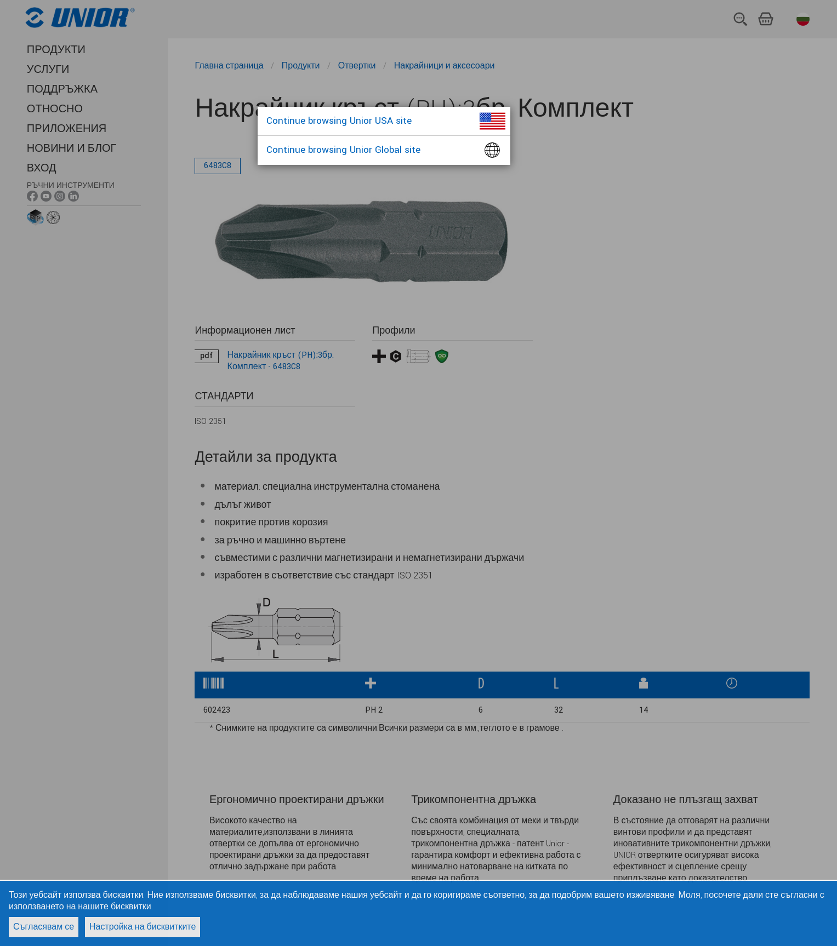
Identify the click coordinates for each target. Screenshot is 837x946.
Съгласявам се (43, 927)
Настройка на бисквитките (142, 927)
